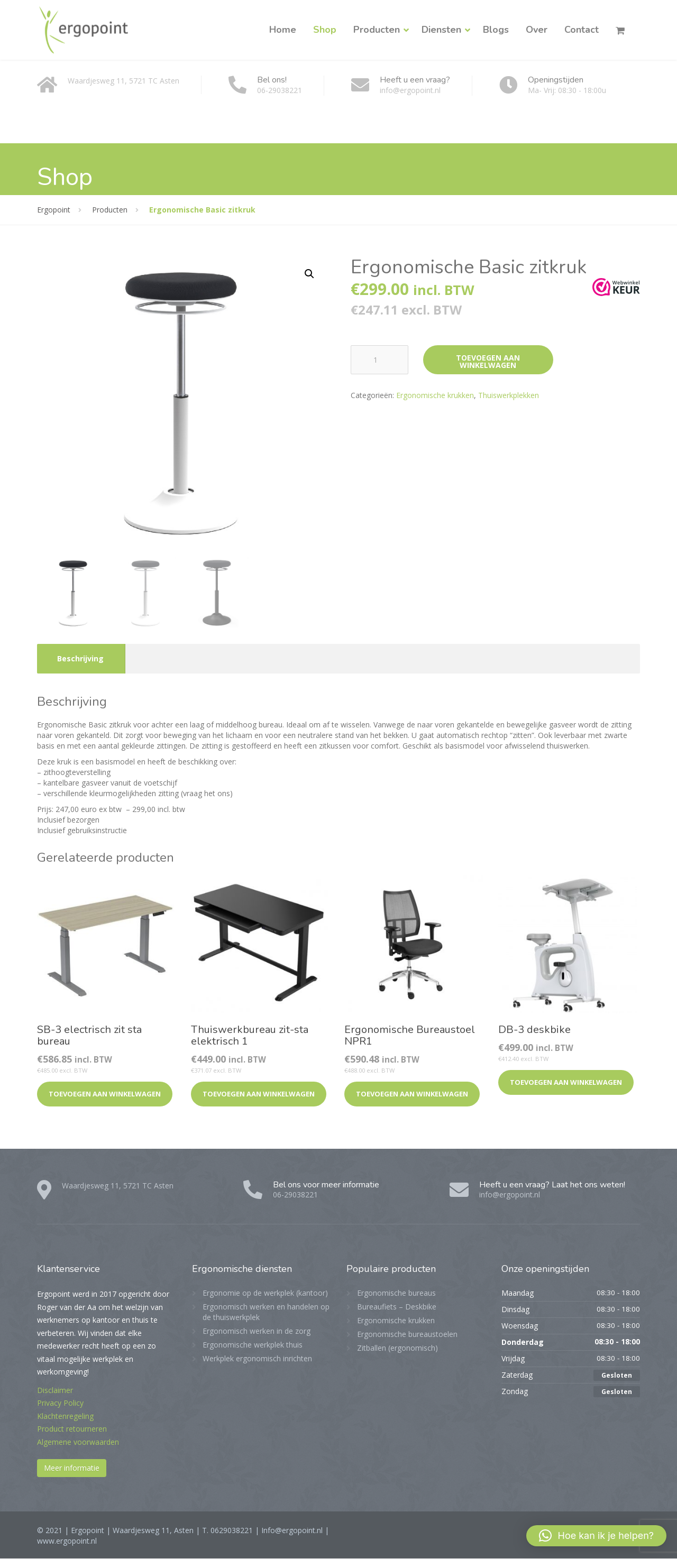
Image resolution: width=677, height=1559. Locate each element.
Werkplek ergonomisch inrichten (257, 1359)
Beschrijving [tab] (80, 659)
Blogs (496, 29)
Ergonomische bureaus (396, 1293)
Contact (581, 29)
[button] (309, 273)
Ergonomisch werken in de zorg (256, 1331)
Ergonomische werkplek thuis (253, 1345)
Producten (376, 29)
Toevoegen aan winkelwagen (488, 361)
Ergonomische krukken (435, 395)
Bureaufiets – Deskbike (396, 1307)
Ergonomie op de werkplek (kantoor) (265, 1293)
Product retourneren (72, 1429)
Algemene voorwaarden (78, 1442)
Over (536, 29)
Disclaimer (55, 1391)
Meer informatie (71, 1468)
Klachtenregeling (65, 1417)
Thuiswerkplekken (508, 395)
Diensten (441, 29)
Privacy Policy (60, 1403)
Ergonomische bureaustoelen (407, 1335)
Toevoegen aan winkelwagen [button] (105, 1094)
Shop (324, 29)
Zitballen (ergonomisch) (397, 1348)
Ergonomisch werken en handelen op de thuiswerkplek (266, 1312)
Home (282, 29)
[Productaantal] (379, 359)
